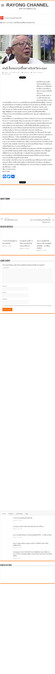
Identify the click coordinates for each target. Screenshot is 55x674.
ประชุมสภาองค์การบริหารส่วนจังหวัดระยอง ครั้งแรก (26, 243)
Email (4, 292)
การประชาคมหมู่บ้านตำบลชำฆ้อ (22, 518)
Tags (26, 513)
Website (4, 299)
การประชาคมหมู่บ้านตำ (11, 18)
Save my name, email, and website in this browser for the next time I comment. (28, 305)
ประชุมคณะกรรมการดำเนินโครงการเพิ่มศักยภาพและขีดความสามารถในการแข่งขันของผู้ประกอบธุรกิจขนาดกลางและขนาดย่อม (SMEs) (32, 554)
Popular (11, 513)
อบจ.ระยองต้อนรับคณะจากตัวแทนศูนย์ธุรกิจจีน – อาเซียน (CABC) (32, 535)
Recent (4, 513)
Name (4, 286)
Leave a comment (37, 72)
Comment (5, 267)
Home (2, 22)
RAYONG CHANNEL (27, 4)
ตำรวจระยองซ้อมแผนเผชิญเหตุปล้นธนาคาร (39, 220)
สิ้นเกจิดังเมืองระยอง (15, 219)
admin (6, 72)
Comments (19, 513)
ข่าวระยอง (10, 22)
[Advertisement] (27, 29)
